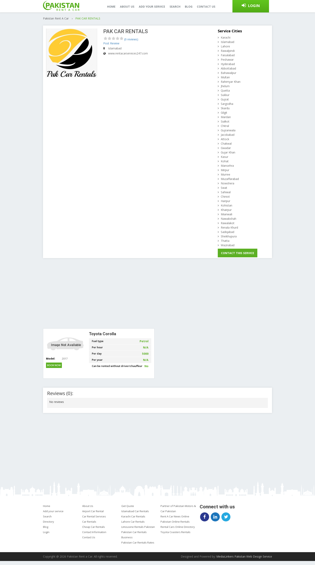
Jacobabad (227, 135)
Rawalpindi (228, 51)
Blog (188, 6)
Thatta (225, 241)
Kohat (225, 161)
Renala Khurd (229, 227)
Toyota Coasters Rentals (175, 532)
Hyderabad (228, 64)
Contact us (206, 6)
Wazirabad (227, 245)
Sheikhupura (229, 236)
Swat (224, 188)
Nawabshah (228, 219)
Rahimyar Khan (230, 82)
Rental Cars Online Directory (178, 527)
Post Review (111, 43)
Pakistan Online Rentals (175, 521)
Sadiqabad (227, 232)
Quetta (225, 90)
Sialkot (225, 121)
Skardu (225, 108)
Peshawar (227, 59)
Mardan (226, 117)
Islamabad (227, 42)
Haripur (225, 201)
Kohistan (226, 205)
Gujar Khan (228, 152)
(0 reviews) (131, 39)
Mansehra (227, 166)
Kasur (224, 157)
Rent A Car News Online (175, 516)
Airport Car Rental (93, 511)
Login (254, 5)
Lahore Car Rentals (133, 521)
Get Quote (127, 506)
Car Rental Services (94, 516)
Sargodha (227, 104)
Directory (48, 521)
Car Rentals (89, 521)
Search (175, 6)
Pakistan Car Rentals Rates (137, 542)
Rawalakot (227, 223)
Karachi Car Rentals (133, 516)
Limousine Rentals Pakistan (138, 527)
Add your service (152, 6)
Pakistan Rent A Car (56, 18)
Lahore (225, 46)
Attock (225, 139)
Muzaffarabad (230, 179)
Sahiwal (226, 192)
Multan (225, 77)
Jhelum (225, 86)
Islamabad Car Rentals (135, 511)
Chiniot (225, 196)
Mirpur (225, 170)
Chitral (225, 126)
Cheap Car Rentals (93, 527)
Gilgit (224, 112)
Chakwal (226, 143)
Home (111, 6)
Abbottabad (228, 68)
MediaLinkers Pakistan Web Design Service (244, 556)
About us (127, 6)
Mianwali (226, 214)
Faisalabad (228, 55)
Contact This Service (237, 253)
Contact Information (94, 532)
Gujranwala (228, 130)
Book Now (54, 365)
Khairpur (226, 210)
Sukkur (225, 95)
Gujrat (225, 99)
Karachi (225, 37)
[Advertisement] (157, 293)
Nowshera (227, 183)
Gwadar (226, 148)
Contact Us (88, 537)
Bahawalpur (228, 73)
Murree (225, 174)
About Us (87, 506)
